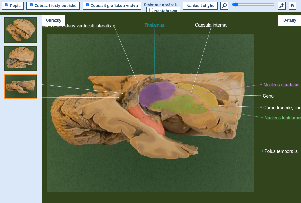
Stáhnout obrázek (160, 5)
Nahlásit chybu (200, 5)
